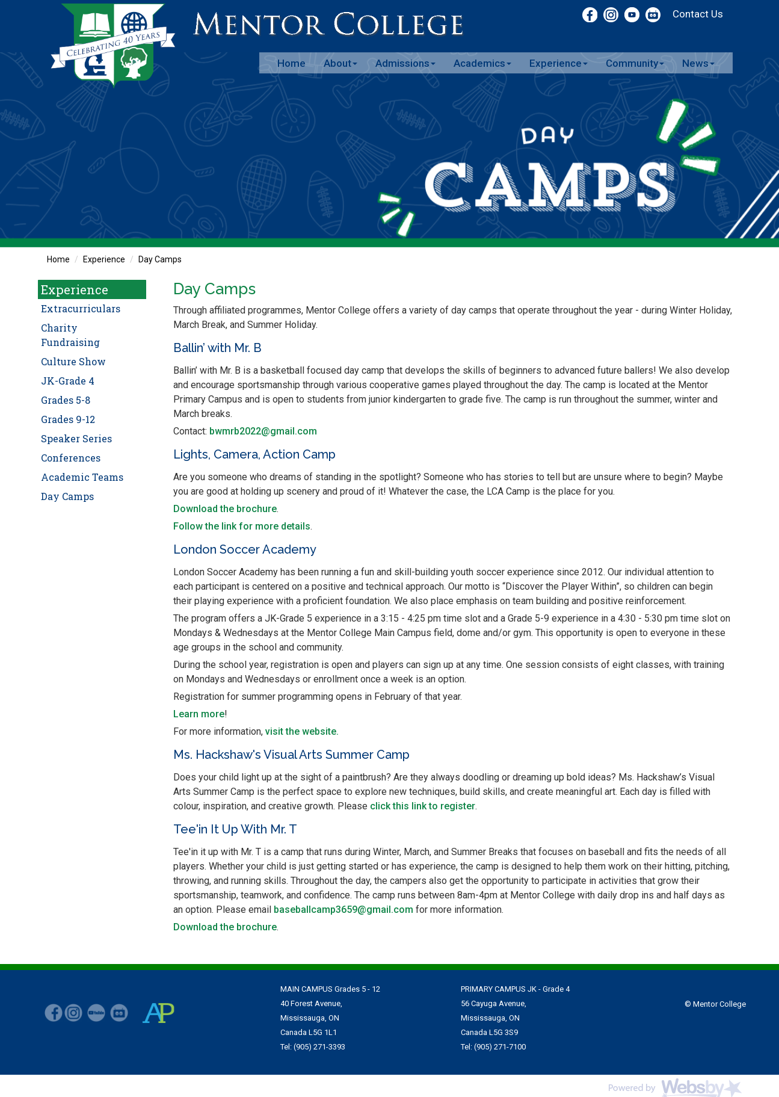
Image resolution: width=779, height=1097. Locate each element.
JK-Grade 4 (67, 380)
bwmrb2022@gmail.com (263, 431)
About (340, 63)
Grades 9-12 (68, 419)
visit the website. (302, 731)
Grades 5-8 (65, 400)
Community (635, 63)
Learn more (198, 714)
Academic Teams (82, 477)
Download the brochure (225, 509)
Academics (482, 63)
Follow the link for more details (241, 526)
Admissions (405, 63)
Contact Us (698, 14)
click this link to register (422, 806)
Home (291, 63)
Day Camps (160, 259)
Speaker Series (76, 438)
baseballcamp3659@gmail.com (343, 909)
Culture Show (73, 361)
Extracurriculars (80, 308)
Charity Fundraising (70, 334)
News (698, 63)
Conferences (70, 457)
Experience (558, 63)
